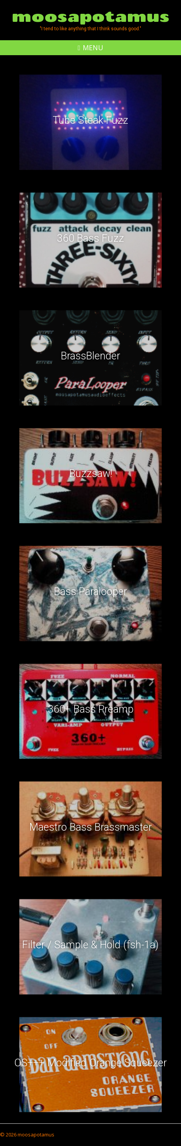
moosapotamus (91, 16)
